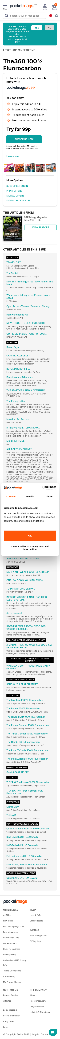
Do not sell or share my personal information (30, 548)
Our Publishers (9, 943)
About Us (34, 995)
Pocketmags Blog (11, 937)
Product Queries (10, 995)
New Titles (8, 921)
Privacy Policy (9, 954)
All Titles (7, 915)
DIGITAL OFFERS (15, 195)
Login (5, 1027)
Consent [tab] (11, 496)
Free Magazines (10, 932)
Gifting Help (35, 941)
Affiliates (7, 1001)
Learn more (12, 156)
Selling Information (11, 1015)
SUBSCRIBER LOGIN (17, 186)
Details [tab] (30, 496)
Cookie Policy (9, 976)
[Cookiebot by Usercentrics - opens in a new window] (42, 488)
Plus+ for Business (11, 949)
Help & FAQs (35, 915)
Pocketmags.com (38, 1001)
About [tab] (49, 496)
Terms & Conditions (12, 971)
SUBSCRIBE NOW (24, 139)
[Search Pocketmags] (6, 16)
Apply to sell (8, 1021)
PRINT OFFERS (14, 190)
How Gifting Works (38, 935)
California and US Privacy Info (14, 962)
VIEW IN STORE (40, 227)
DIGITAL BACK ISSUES (18, 200)
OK (30, 535)
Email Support (36, 921)
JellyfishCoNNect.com (40, 1012)
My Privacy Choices (12, 982)
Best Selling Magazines (13, 926)
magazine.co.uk (37, 1006)
